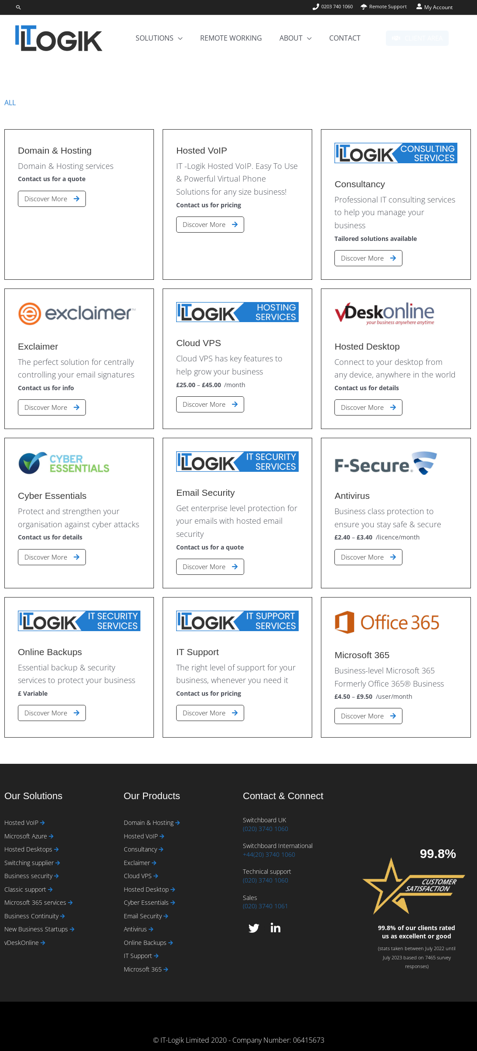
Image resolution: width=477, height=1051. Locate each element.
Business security (29, 866)
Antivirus (136, 921)
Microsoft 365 (144, 962)
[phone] (332, 6)
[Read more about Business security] (56, 866)
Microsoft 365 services (36, 894)
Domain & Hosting (149, 811)
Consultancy (141, 838)
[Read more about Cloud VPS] (155, 866)
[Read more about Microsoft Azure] (51, 824)
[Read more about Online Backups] (170, 935)
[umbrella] (383, 6)
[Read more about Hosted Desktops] (56, 838)
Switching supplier (29, 852)
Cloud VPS (138, 866)
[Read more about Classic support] (50, 880)
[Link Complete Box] (79, 193)
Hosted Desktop (147, 880)
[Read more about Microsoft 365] (166, 963)
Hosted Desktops (29, 838)
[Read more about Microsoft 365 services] (70, 894)
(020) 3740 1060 (265, 816)
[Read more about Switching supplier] (57, 852)
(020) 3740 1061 (265, 894)
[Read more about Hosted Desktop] (172, 880)
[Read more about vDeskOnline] (43, 935)
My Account (438, 7)
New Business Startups (37, 921)
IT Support (139, 949)
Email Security (144, 907)
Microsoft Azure (26, 824)
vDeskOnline (22, 935)
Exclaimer (138, 852)
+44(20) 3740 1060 (269, 842)
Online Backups (146, 935)
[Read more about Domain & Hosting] (177, 811)
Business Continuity (32, 907)
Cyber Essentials (147, 894)
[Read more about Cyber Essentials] (172, 894)
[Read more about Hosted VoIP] (42, 811)
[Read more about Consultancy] (161, 838)
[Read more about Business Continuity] (62, 908)
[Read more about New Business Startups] (72, 921)
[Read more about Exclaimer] (154, 852)
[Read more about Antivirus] (151, 921)
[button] (18, 7)
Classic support (26, 880)
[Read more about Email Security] (166, 908)
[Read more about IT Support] (156, 949)
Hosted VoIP (22, 811)
